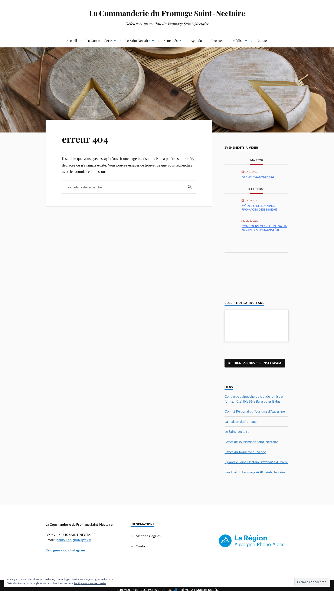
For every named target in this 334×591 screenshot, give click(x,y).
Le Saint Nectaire (137, 40)
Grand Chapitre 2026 (258, 177)
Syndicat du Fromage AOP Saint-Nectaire (255, 474)
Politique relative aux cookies (90, 583)
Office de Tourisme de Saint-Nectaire (251, 443)
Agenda (196, 40)
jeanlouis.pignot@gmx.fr (73, 542)
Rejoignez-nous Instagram (65, 552)
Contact (262, 40)
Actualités (170, 40)
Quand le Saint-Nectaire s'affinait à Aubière (256, 464)
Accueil (71, 40)
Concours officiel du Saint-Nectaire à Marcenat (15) (264, 228)
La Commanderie (99, 40)
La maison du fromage (240, 423)
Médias (238, 40)
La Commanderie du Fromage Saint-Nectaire (167, 12)
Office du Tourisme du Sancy (245, 453)
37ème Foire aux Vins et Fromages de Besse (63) (260, 207)
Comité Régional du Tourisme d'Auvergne (255, 413)
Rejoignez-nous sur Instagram (254, 365)
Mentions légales (148, 538)
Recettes (217, 40)
